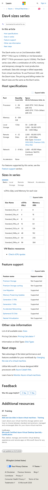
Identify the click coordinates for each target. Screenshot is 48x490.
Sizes (25, 331)
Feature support (10, 40)
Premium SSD (39, 142)
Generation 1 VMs (9, 304)
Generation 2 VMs (10, 299)
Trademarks (9, 482)
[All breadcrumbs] (4, 9)
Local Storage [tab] (12, 183)
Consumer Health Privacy (14, 479)
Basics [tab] (5, 182)
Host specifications (11, 33)
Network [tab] (31, 182)
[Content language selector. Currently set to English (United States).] (16, 460)
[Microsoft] (24, 3)
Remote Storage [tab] (21, 183)
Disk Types (29, 341)
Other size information (12, 43)
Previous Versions (24, 472)
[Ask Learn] (39, 9)
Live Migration (8, 290)
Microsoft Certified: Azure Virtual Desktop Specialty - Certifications (22, 433)
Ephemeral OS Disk (10, 313)
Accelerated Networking (12, 309)
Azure (10, 8)
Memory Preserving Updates (14, 295)
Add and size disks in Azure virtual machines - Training (23, 418)
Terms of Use (33, 479)
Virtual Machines (21, 8)
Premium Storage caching (13, 285)
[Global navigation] (2, 3)
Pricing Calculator (25, 336)
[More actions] (44, 9)
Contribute (9, 475)
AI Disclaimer (10, 472)
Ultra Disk (29, 145)
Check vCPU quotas (17, 254)
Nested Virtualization (11, 318)
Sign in (43, 3)
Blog (35, 472)
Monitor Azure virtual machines (27, 375)
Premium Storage (9, 281)
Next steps (8, 46)
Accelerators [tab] (40, 182)
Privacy (18, 475)
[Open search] (37, 3)
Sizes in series (9, 37)
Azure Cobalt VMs (23, 369)
